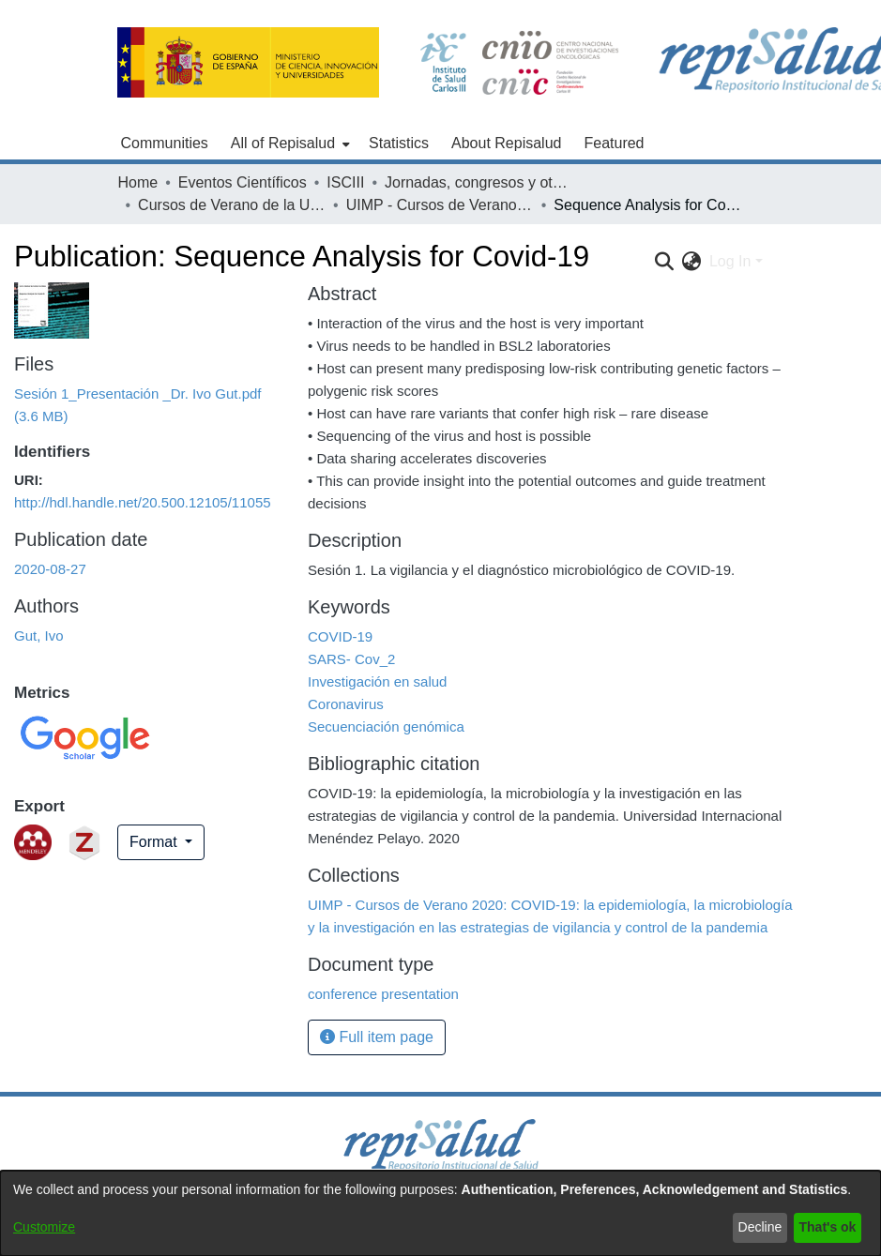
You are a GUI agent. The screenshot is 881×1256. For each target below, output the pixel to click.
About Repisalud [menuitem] (506, 143)
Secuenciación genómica (386, 726)
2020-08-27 (50, 569)
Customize (44, 1226)
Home (138, 182)
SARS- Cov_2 (351, 659)
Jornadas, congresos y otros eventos (478, 182)
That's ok (828, 1226)
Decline (760, 1226)
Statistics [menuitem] (399, 143)
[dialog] (440, 1213)
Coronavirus (346, 704)
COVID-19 (340, 636)
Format (155, 842)
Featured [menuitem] (614, 143)
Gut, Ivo (39, 635)
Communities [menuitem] (164, 143)
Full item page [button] (376, 1037)
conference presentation (383, 994)
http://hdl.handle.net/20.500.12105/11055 (142, 502)
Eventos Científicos (242, 182)
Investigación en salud (377, 681)
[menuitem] (288, 143)
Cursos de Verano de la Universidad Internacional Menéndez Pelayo (232, 205)
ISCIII (345, 182)
